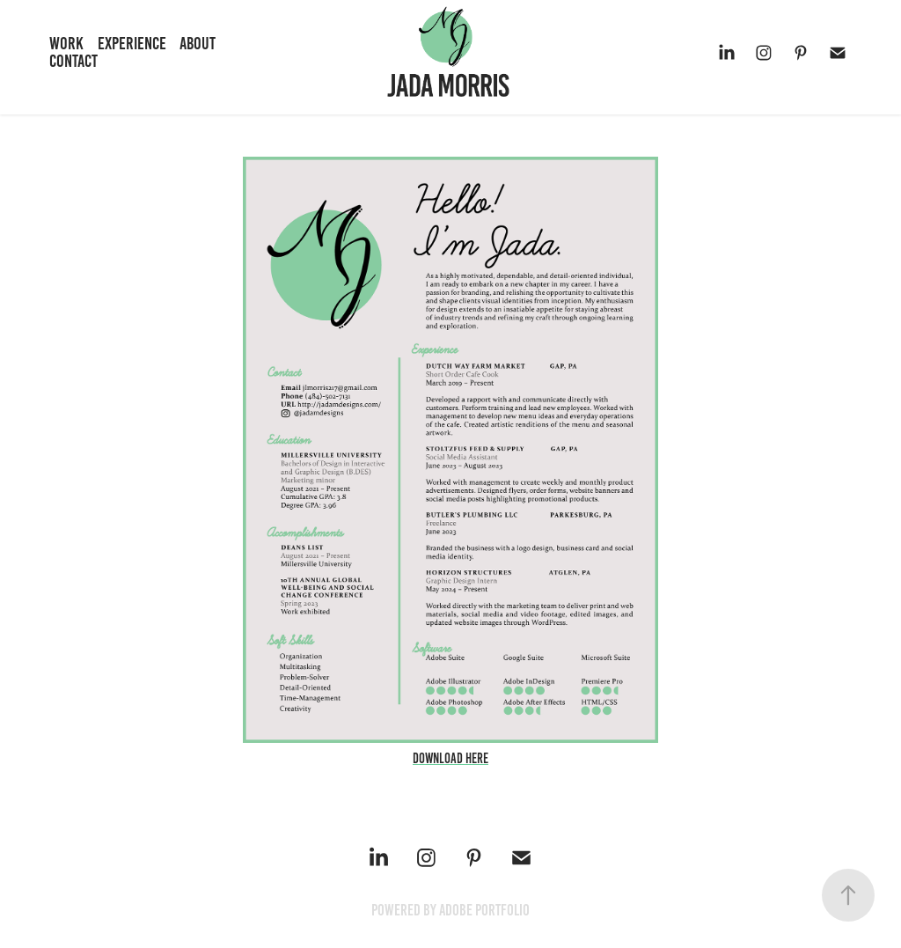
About (197, 43)
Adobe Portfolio (484, 910)
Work (66, 43)
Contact (73, 60)
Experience (132, 43)
